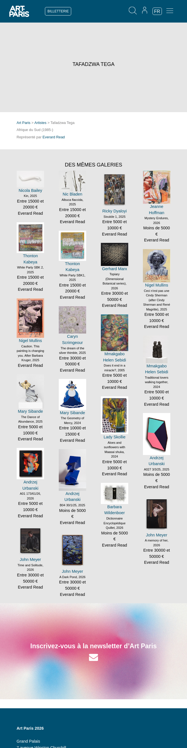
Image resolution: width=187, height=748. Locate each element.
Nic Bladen (72, 194)
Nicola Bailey (30, 190)
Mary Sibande (30, 411)
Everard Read (53, 137)
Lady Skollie (115, 437)
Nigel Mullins (156, 285)
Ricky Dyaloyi (114, 211)
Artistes (40, 123)
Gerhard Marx (114, 269)
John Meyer (156, 535)
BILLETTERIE (58, 11)
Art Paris (24, 123)
